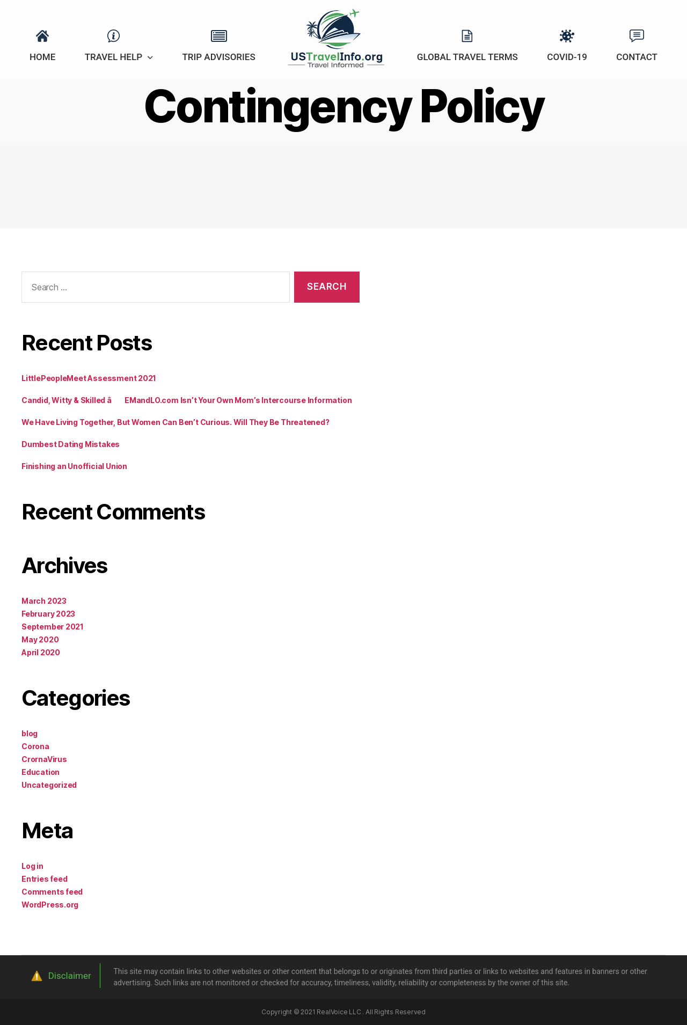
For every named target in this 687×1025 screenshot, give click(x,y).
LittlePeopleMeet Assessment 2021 (88, 378)
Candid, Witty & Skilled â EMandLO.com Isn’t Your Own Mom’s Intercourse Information (186, 400)
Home (42, 57)
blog (29, 733)
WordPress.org (49, 904)
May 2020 (40, 639)
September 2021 (52, 626)
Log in (32, 865)
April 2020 (40, 652)
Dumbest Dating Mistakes (70, 444)
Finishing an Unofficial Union (74, 466)
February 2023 (48, 613)
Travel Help (113, 57)
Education (40, 772)
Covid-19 (567, 57)
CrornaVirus (44, 759)
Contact (636, 57)
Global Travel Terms (467, 57)
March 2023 (44, 600)
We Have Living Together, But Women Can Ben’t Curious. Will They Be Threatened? (175, 422)
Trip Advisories (218, 57)
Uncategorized (49, 784)
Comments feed (52, 891)
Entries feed (44, 878)
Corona (35, 746)
